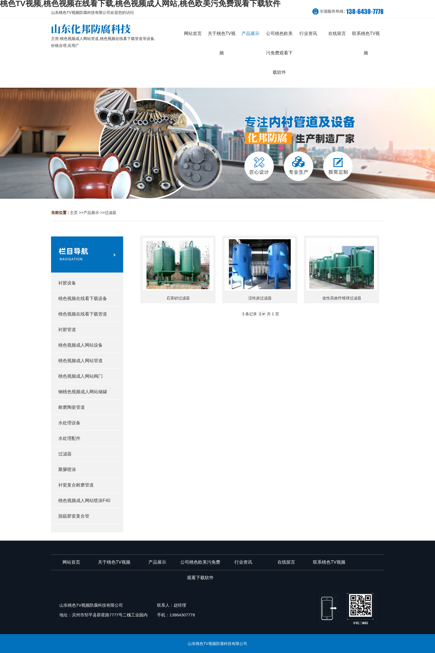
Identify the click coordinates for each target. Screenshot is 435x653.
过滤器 (110, 212)
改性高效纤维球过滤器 (341, 298)
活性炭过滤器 (260, 298)
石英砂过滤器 (178, 298)
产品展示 (91, 212)
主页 (74, 212)
